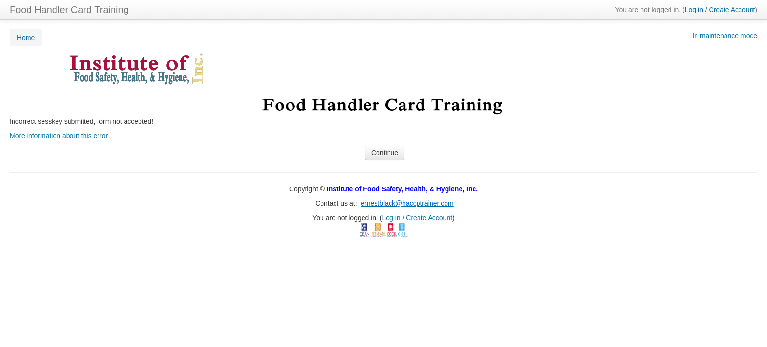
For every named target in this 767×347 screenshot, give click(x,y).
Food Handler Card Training (69, 9)
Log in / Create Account (720, 9)
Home (26, 37)
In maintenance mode (724, 36)
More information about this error (59, 136)
